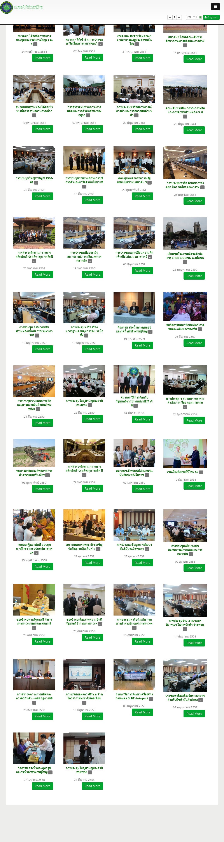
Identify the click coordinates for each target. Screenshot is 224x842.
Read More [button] (42, 58)
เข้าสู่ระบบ (211, 17)
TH (195, 17)
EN (189, 17)
